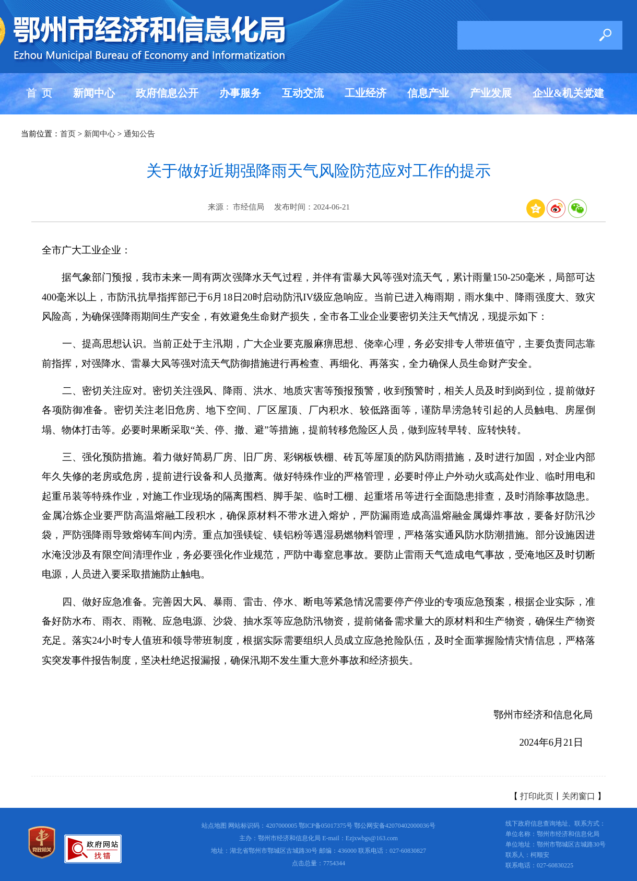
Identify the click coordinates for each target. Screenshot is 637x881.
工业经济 (365, 93)
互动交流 (303, 93)
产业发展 (491, 93)
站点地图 (214, 825)
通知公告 (139, 134)
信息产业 (428, 93)
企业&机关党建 (568, 93)
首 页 (39, 93)
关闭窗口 (578, 796)
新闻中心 (94, 93)
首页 (68, 134)
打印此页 (536, 796)
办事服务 (240, 93)
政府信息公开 (167, 93)
